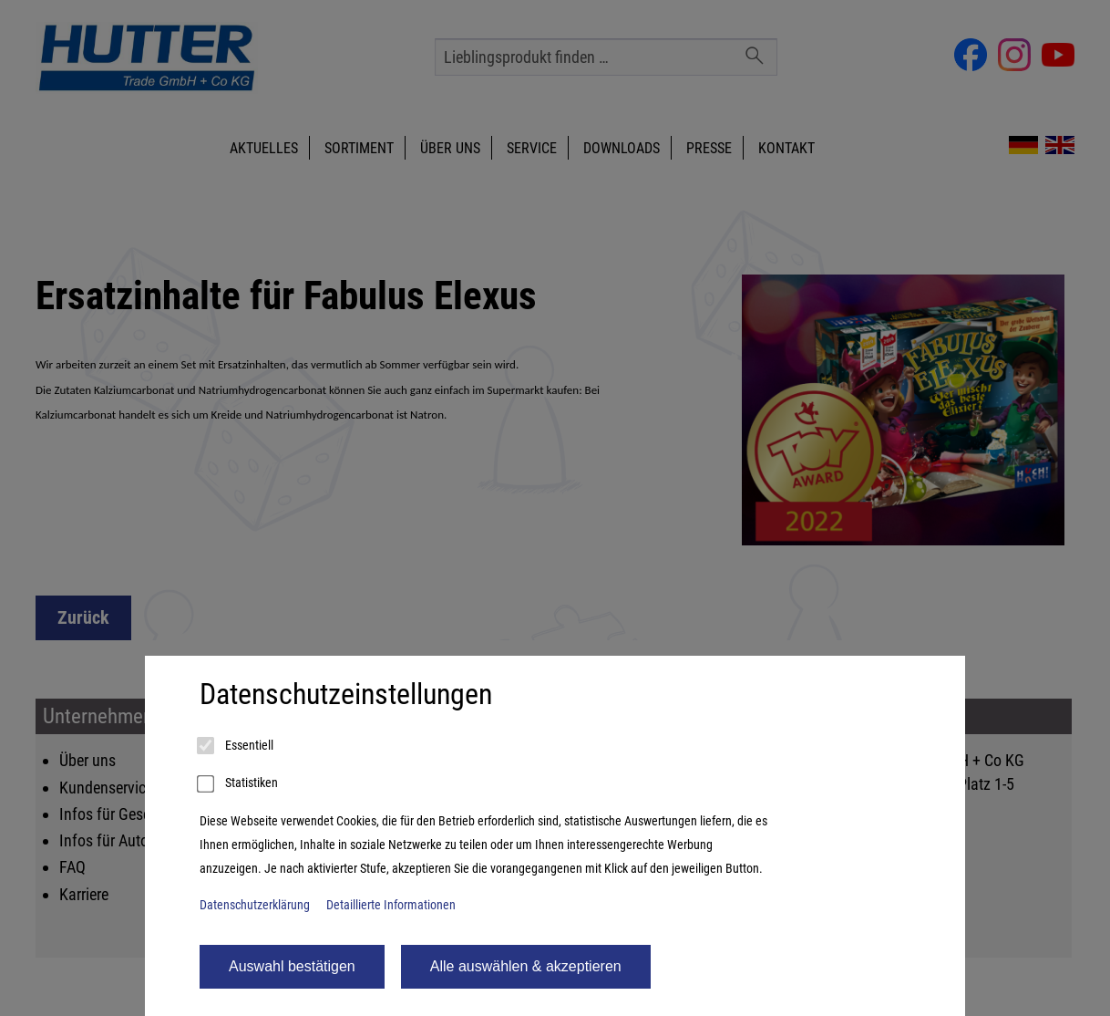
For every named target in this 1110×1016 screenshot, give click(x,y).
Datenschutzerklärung (255, 905)
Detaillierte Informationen (391, 905)
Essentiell (236, 746)
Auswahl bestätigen (292, 966)
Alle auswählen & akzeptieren (526, 966)
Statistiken (239, 784)
